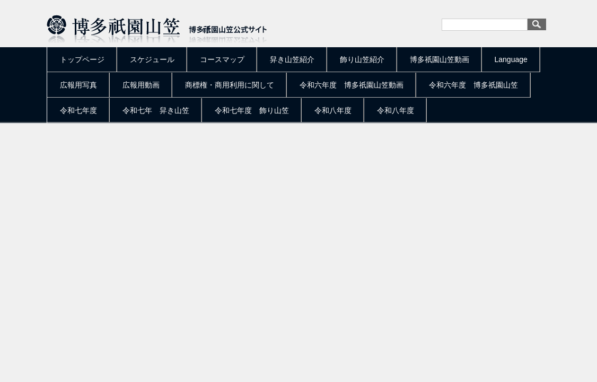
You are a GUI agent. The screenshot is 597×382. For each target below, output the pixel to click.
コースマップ (222, 59)
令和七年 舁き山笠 (155, 110)
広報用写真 (78, 85)
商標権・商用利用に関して (229, 85)
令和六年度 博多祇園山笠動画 (351, 85)
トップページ (82, 59)
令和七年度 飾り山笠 (252, 110)
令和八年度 (333, 110)
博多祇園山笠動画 (439, 59)
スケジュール (152, 59)
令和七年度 (78, 110)
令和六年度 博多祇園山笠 (473, 85)
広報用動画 (141, 85)
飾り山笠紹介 (362, 59)
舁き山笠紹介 (292, 59)
